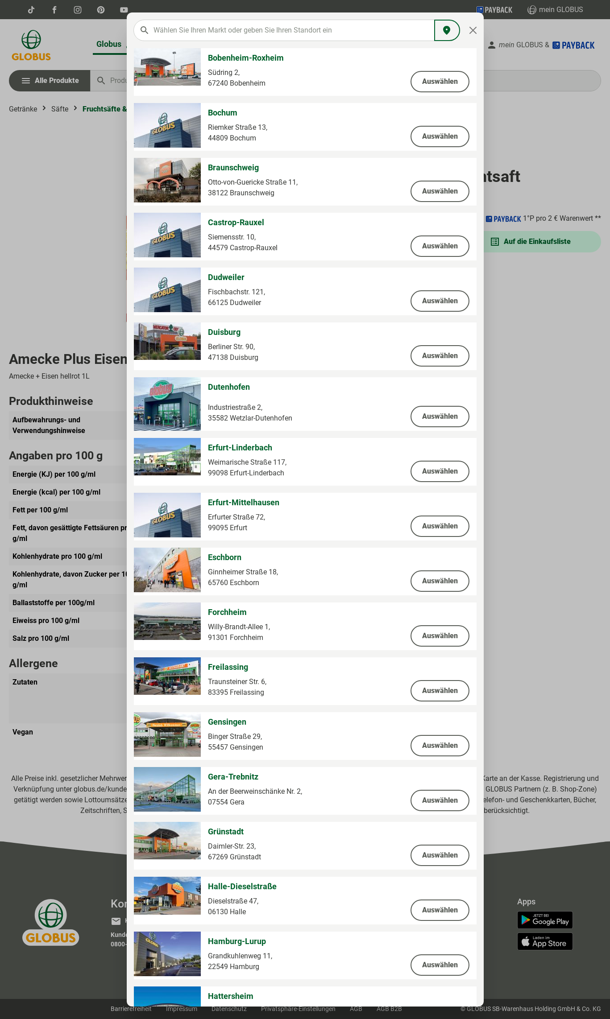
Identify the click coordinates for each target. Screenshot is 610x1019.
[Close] (472, 30)
